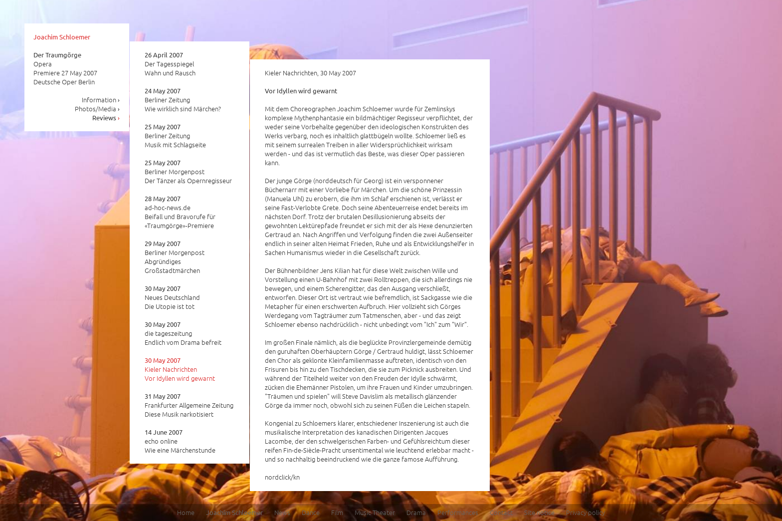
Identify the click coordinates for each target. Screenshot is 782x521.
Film (337, 512)
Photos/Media (97, 108)
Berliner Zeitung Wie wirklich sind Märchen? (183, 99)
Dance (311, 512)
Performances (457, 512)
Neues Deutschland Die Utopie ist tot (172, 297)
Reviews (106, 117)
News (282, 512)
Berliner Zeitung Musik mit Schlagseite (175, 135)
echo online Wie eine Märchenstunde (180, 441)
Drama (416, 512)
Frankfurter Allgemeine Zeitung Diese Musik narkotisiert (189, 405)
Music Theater (375, 512)
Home (186, 512)
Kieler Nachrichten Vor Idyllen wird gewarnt (180, 369)
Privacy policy (585, 512)
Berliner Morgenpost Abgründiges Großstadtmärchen (174, 257)
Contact (501, 512)
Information (101, 99)
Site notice (539, 512)
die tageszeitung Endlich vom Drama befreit (183, 333)
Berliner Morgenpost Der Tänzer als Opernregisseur (188, 171)
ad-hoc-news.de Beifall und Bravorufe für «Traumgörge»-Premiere (180, 212)
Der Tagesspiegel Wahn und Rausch (170, 63)
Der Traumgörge (57, 54)
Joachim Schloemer (61, 36)
